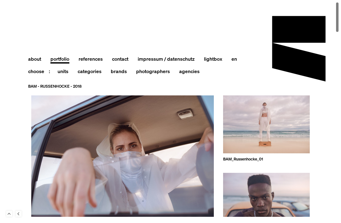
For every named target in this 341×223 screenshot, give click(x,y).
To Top (9, 214)
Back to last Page (18, 214)
